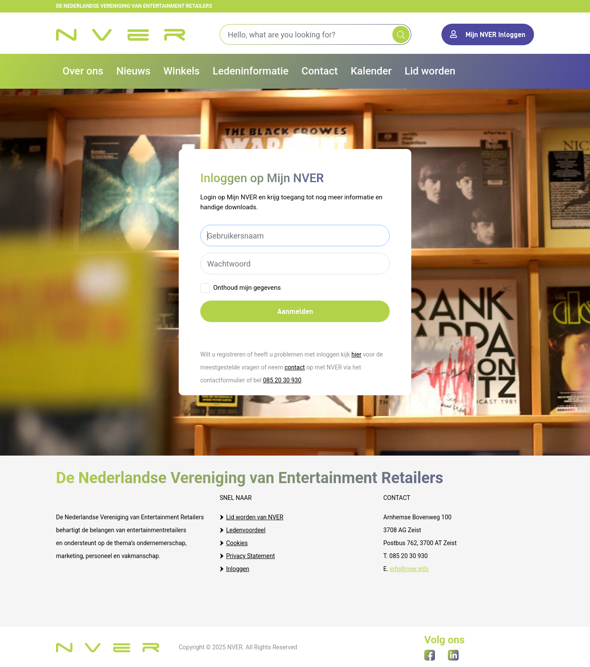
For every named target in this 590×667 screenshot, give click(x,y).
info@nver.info (409, 568)
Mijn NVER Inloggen (487, 34)
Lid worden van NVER (254, 517)
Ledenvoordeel (245, 530)
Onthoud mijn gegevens (247, 288)
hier (356, 354)
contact (295, 367)
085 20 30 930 (282, 380)
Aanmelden (295, 311)
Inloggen (237, 568)
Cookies (237, 543)
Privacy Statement (250, 555)
